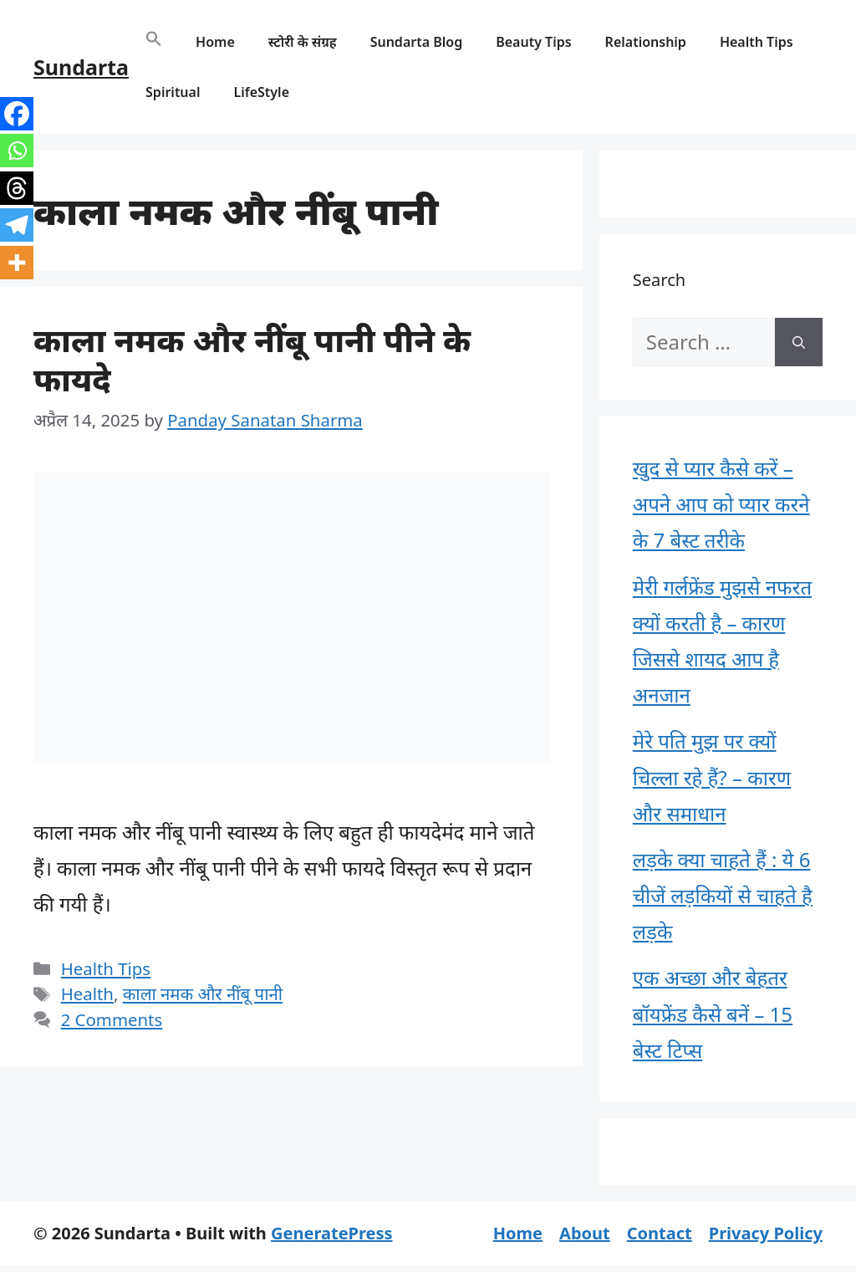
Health (87, 993)
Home (215, 42)
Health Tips (756, 42)
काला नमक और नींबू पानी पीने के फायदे (252, 359)
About (584, 1233)
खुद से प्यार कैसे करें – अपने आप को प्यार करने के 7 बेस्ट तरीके (721, 504)
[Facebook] (16, 113)
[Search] (799, 342)
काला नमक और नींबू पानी (203, 993)
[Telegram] (16, 225)
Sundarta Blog (416, 42)
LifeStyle (261, 92)
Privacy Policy (766, 1233)
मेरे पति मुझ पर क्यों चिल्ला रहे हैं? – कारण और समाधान (712, 776)
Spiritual (172, 92)
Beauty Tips (533, 42)
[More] (16, 262)
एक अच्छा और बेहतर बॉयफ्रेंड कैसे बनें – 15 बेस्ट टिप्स (712, 1013)
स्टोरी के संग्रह (302, 42)
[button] (154, 42)
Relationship (645, 42)
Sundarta (81, 67)
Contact (659, 1233)
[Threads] (16, 188)
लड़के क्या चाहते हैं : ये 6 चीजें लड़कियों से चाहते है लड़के (723, 895)
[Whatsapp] (16, 150)
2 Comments (112, 1019)
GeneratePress (331, 1233)
